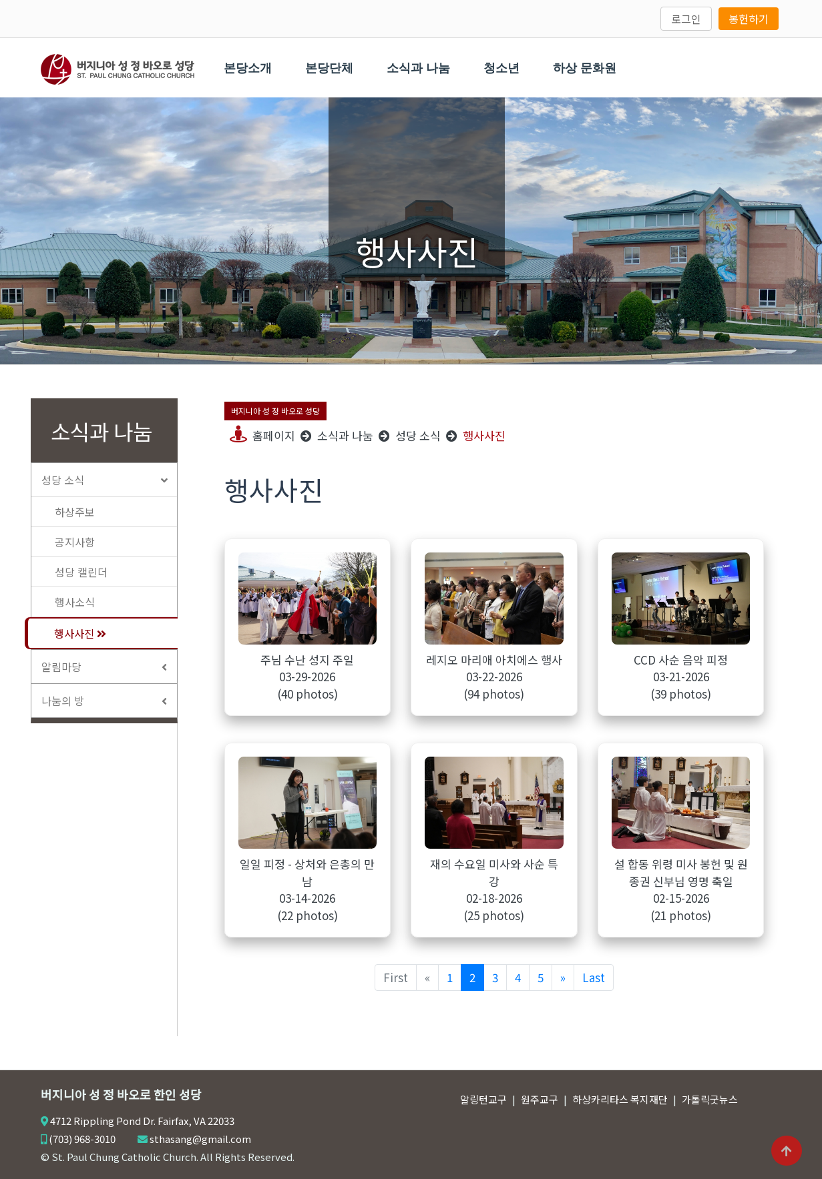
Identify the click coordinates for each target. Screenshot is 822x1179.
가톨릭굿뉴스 (710, 1099)
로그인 (686, 19)
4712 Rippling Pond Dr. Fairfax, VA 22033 (142, 1121)
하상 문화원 (585, 68)
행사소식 (75, 602)
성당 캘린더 (81, 572)
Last (593, 977)
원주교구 (539, 1099)
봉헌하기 (749, 19)
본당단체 (330, 68)
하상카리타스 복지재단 (620, 1099)
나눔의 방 (109, 701)
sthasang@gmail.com (200, 1139)
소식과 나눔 (419, 68)
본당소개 (248, 68)
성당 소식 (109, 480)
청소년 (502, 68)
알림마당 (109, 667)
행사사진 (80, 633)
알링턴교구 (483, 1099)
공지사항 (75, 542)
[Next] (563, 977)
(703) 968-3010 (82, 1139)
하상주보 (75, 512)
